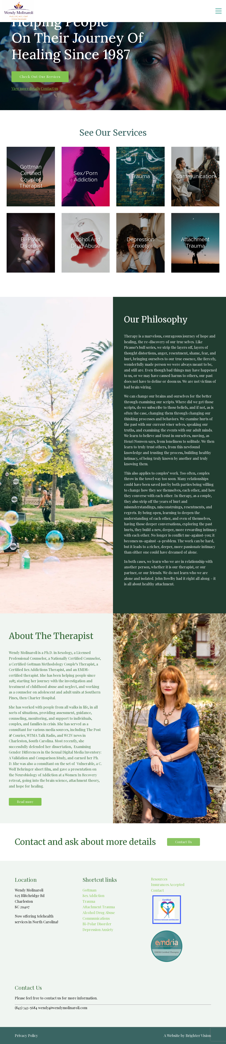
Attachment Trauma (99, 907)
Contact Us (183, 842)
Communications (96, 918)
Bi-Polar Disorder (97, 924)
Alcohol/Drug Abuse (99, 912)
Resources (158, 879)
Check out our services (40, 76)
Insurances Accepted (167, 884)
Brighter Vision (198, 1035)
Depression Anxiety (98, 929)
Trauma (89, 901)
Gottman (89, 890)
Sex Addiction (93, 895)
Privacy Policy (26, 1035)
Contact (157, 890)
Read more (25, 801)
